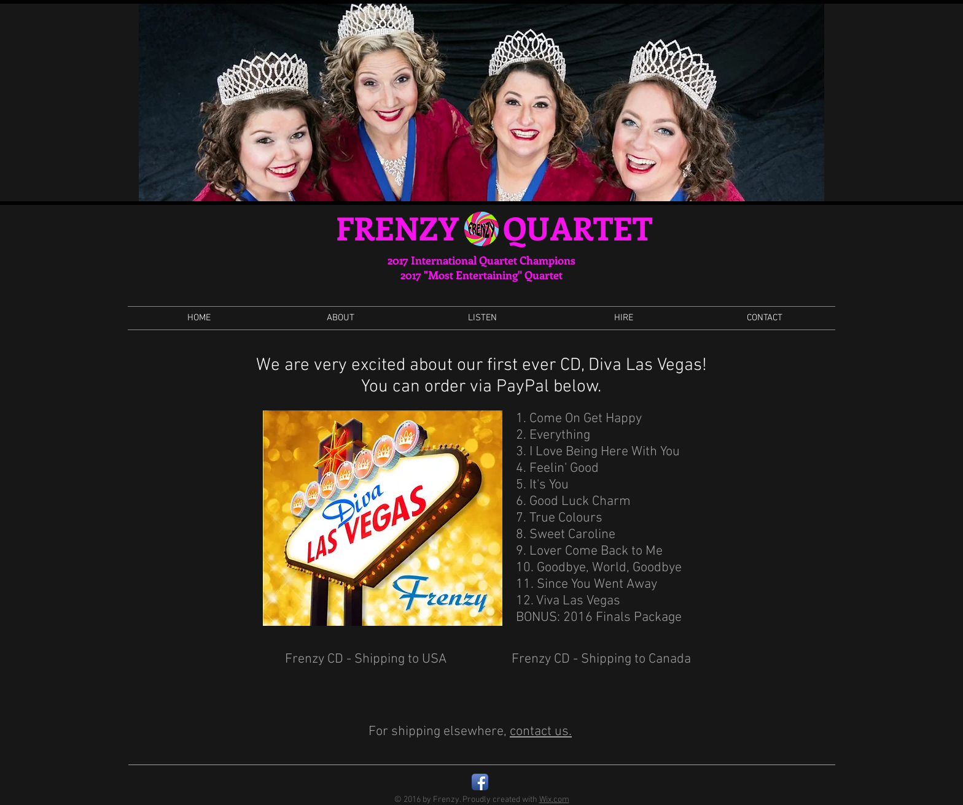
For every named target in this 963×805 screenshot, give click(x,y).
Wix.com (554, 800)
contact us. (541, 731)
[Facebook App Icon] (480, 782)
